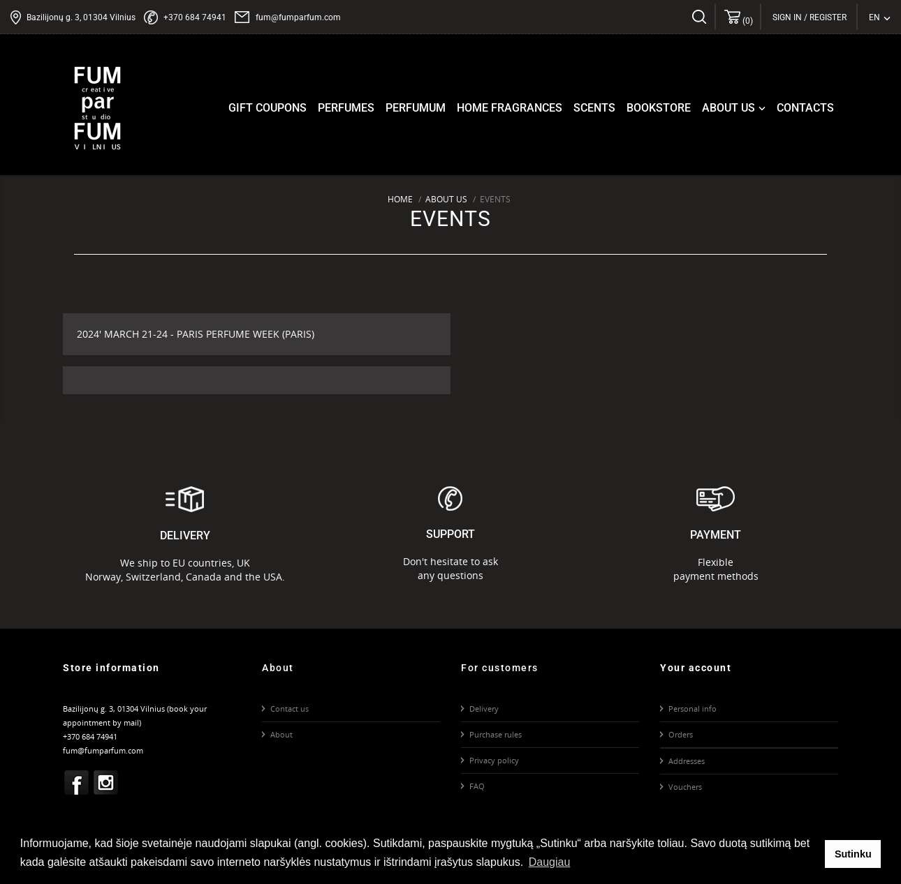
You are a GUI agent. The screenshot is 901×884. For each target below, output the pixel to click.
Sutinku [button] (853, 854)
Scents (594, 107)
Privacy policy (494, 760)
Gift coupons (267, 107)
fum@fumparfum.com (298, 17)
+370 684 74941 (194, 17)
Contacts (805, 107)
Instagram (106, 783)
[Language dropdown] (880, 17)
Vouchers (685, 786)
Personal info (692, 708)
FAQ (477, 786)
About (281, 734)
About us (735, 108)
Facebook (77, 783)
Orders (680, 734)
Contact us (289, 708)
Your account (695, 667)
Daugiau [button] (550, 862)
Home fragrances (509, 107)
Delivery (484, 708)
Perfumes (346, 107)
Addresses (686, 761)
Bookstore (659, 107)
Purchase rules (495, 734)
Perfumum (416, 107)
